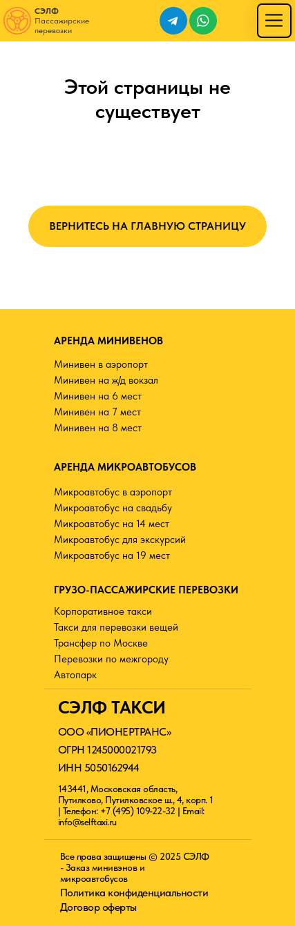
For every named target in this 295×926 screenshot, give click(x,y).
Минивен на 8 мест (98, 428)
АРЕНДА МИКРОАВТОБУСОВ (125, 467)
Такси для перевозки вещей (116, 627)
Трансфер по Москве (101, 643)
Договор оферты (98, 907)
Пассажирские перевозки (62, 20)
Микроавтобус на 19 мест (112, 555)
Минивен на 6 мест (98, 396)
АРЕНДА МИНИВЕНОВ (108, 341)
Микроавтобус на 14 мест (111, 524)
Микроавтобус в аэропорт (113, 492)
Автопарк (75, 675)
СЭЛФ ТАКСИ (112, 707)
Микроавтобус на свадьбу (113, 508)
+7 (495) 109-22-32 (137, 810)
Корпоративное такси (103, 611)
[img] (274, 20)
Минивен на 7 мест (97, 412)
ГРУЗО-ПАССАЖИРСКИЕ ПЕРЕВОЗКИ (146, 590)
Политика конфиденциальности (134, 892)
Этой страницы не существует (147, 98)
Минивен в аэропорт (101, 364)
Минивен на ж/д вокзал (106, 380)
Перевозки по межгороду (111, 659)
